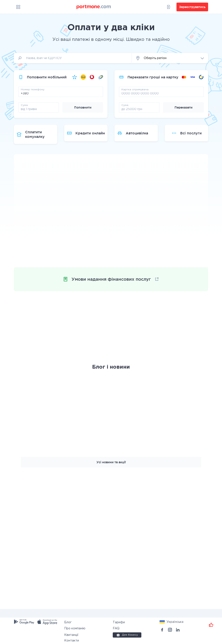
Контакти (71, 640)
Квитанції (71, 635)
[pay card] (161, 93)
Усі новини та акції (111, 462)
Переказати (184, 107)
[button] (170, 58)
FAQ (116, 628)
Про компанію (74, 628)
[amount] (38, 109)
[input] (73, 58)
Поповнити (82, 107)
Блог (68, 622)
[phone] (61, 93)
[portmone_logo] (94, 7)
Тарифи (119, 622)
